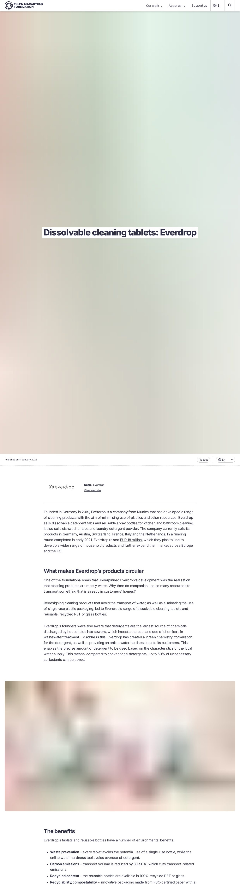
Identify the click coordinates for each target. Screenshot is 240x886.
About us (177, 6)
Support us (199, 5)
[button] (225, 460)
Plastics (203, 459)
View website (92, 490)
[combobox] (225, 460)
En (216, 5)
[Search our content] (230, 5)
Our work (154, 6)
